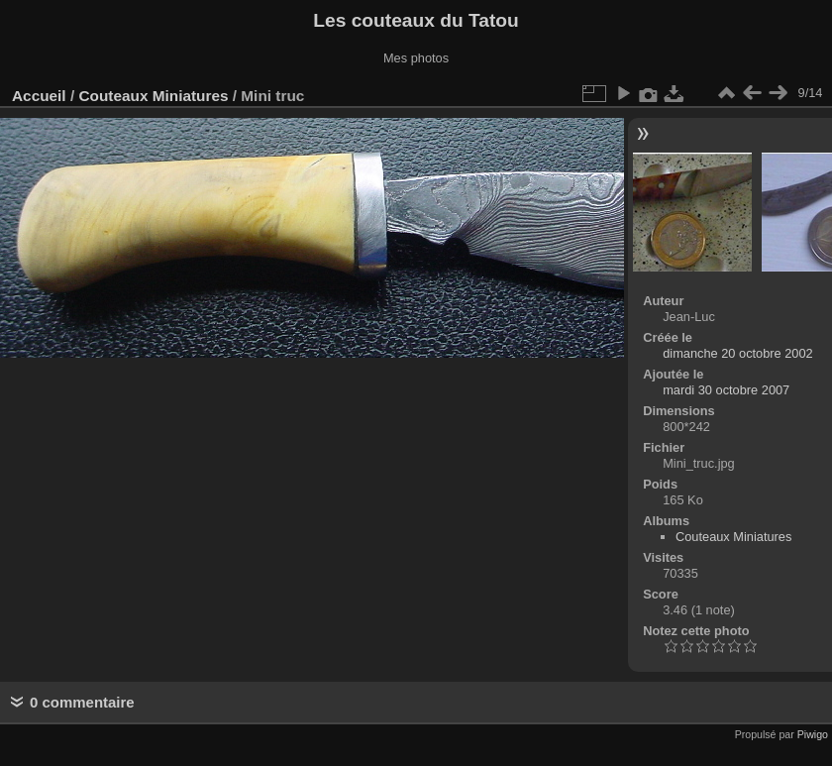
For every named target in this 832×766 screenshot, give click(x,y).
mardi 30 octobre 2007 (726, 390)
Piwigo (812, 734)
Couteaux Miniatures (153, 95)
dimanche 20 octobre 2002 (738, 353)
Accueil (39, 95)
